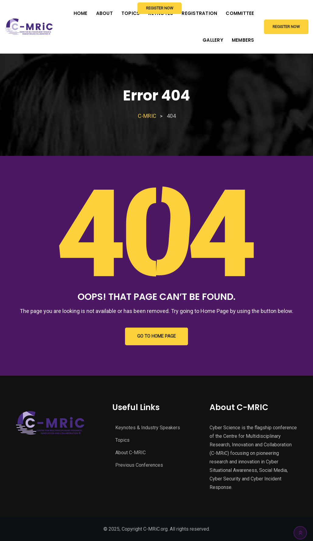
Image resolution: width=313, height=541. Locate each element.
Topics (122, 440)
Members (243, 40)
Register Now (286, 26)
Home (81, 13)
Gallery (213, 40)
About (104, 13)
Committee (240, 13)
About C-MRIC (130, 452)
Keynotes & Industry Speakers (147, 427)
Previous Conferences (139, 465)
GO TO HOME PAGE (156, 336)
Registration (199, 13)
